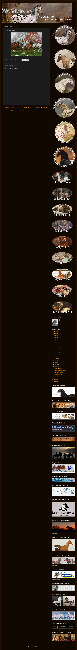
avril (56, 362)
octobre (57, 352)
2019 (54, 344)
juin (56, 360)
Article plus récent (10, 107)
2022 (54, 337)
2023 (54, 335)
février (56, 366)
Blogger (46, 646)
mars (56, 364)
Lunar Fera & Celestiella (60, 370)
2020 (54, 342)
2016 (54, 381)
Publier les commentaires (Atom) (18, 110)
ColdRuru (62, 320)
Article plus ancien (42, 107)
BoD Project (11, 62)
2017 (54, 379)
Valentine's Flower (58, 372)
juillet (56, 358)
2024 (54, 333)
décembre (57, 347)
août (56, 356)
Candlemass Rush (58, 374)
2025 (54, 331)
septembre (57, 354)
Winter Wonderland (58, 368)
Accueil (26, 107)
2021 (54, 339)
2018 (54, 346)
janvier (56, 377)
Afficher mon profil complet (65, 322)
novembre (57, 349)
